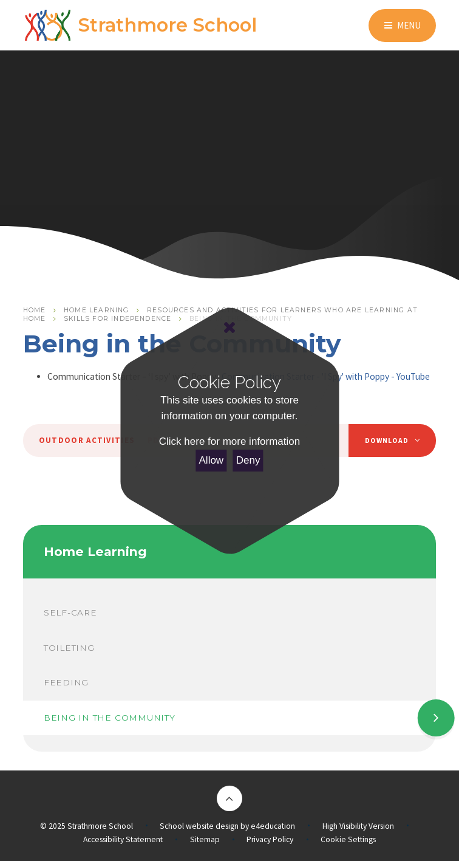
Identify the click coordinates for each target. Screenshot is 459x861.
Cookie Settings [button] (348, 839)
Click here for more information (229, 441)
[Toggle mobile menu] (402, 25)
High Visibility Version (358, 826)
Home (34, 310)
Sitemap (205, 839)
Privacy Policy (269, 839)
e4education (273, 826)
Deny (248, 460)
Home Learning (96, 310)
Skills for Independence (117, 319)
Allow (211, 460)
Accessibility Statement (123, 839)
